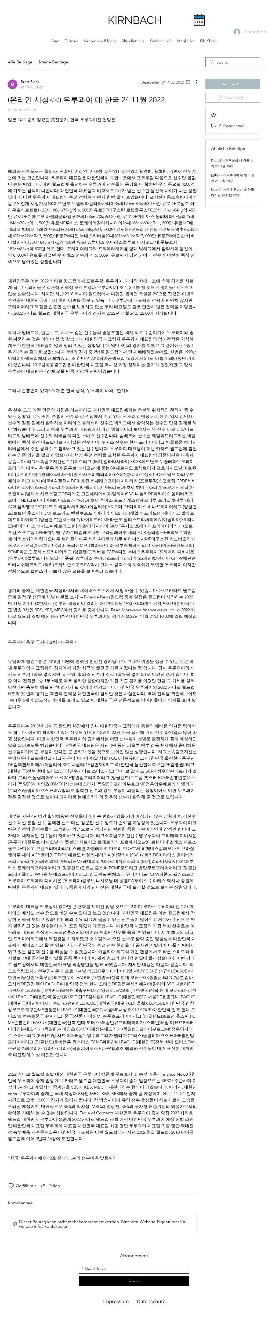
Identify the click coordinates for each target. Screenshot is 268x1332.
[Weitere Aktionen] (193, 82)
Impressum (116, 1301)
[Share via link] (50, 1185)
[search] (232, 62)
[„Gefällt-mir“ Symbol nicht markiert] (11, 1185)
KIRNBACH (135, 20)
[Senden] (134, 1281)
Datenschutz (151, 1301)
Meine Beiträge (53, 61)
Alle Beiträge (20, 61)
